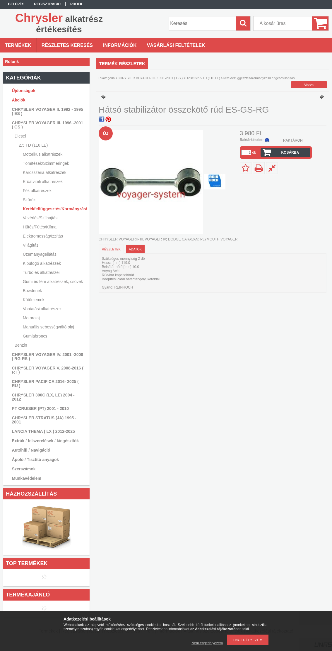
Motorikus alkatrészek (42, 154)
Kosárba (290, 152)
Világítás (30, 245)
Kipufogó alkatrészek (42, 263)
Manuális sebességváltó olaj (48, 327)
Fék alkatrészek (37, 190)
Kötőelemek (34, 299)
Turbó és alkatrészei (41, 272)
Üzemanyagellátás (40, 254)
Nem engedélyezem (207, 643)
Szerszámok (24, 469)
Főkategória (106, 78)
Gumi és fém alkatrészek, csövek (53, 281)
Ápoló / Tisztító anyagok (35, 459)
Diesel (190, 78)
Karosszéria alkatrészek (44, 172)
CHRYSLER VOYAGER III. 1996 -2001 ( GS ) (150, 78)
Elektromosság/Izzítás (43, 236)
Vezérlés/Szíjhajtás (40, 218)
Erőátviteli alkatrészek (43, 181)
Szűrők (29, 199)
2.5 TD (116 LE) (208, 78)
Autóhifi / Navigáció (31, 450)
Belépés (16, 4)
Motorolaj (31, 318)
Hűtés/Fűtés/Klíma (40, 227)
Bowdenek (32, 290)
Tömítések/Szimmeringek (46, 163)
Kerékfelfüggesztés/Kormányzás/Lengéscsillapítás (54, 208)
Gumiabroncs (35, 336)
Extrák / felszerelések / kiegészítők (45, 440)
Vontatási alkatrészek (42, 308)
